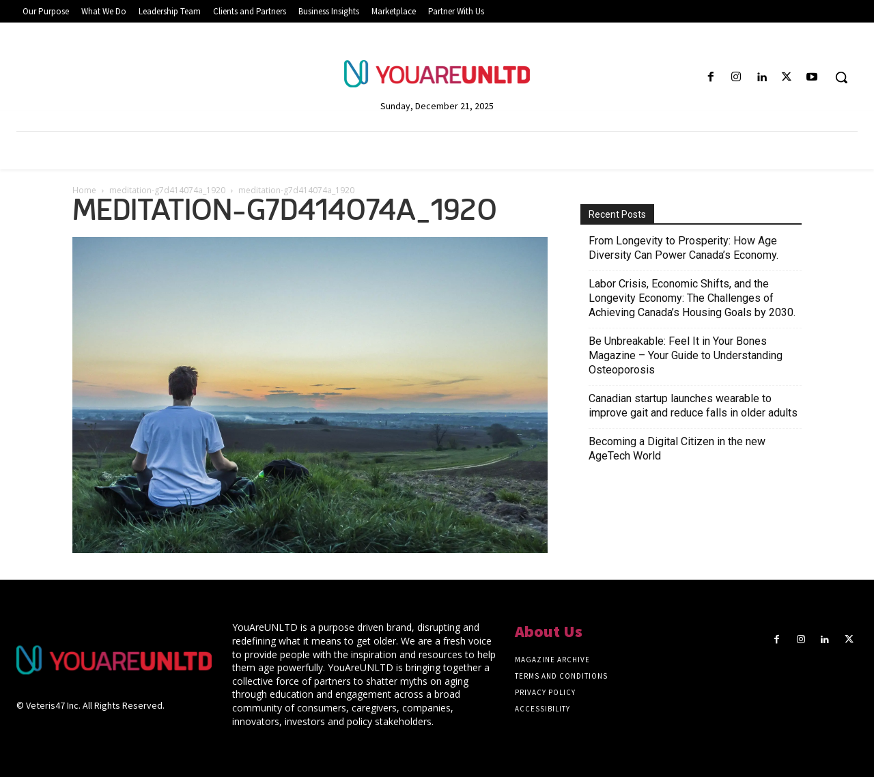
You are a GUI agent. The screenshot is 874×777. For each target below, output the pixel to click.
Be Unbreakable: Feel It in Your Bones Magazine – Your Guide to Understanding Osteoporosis (686, 355)
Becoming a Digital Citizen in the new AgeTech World (677, 448)
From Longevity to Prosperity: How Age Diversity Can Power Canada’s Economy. (683, 248)
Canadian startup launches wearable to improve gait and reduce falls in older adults (693, 405)
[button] (841, 77)
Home (84, 190)
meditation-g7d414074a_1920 (167, 190)
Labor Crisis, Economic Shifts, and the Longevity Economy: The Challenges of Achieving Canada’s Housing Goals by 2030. (692, 298)
